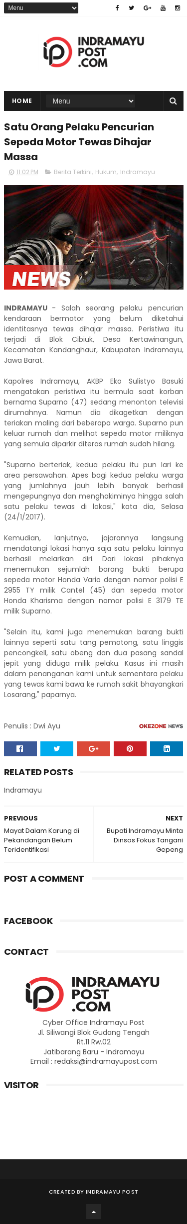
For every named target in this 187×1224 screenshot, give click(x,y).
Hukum (106, 172)
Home (22, 101)
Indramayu (137, 172)
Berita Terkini (73, 172)
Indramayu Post (112, 1192)
